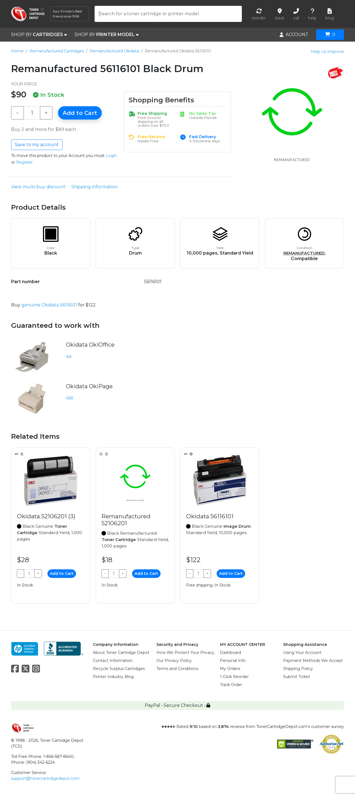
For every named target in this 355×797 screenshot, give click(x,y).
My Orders (230, 668)
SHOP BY (39, 34)
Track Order (231, 684)
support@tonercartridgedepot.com (45, 778)
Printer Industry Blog (113, 676)
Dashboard (230, 652)
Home (17, 51)
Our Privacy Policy (174, 660)
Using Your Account (302, 652)
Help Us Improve (327, 51)
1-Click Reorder (234, 676)
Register (24, 162)
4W (69, 398)
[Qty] (32, 113)
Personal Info (233, 660)
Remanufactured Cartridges (56, 51)
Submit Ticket (296, 676)
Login (111, 155)
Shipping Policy (298, 668)
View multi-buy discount (38, 186)
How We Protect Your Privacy (185, 652)
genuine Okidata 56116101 (49, 305)
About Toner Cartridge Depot (121, 652)
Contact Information (113, 660)
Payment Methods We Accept (313, 660)
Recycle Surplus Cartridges (119, 668)
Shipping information (94, 186)
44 (69, 356)
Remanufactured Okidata (114, 51)
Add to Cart (80, 113)
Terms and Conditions (177, 668)
